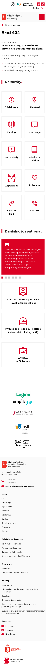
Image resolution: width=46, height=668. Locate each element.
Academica (6, 568)
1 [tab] (2, 278)
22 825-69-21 (10, 482)
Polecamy (5, 527)
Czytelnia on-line (8, 523)
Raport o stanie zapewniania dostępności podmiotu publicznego (18, 605)
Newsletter (10, 634)
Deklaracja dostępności (28, 4)
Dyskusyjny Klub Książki (11, 552)
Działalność (6, 515)
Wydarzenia (6, 507)
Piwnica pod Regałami (11, 548)
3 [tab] (9, 278)
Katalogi (4, 519)
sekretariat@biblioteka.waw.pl (19, 486)
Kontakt (4, 531)
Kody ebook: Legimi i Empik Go (14, 573)
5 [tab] (16, 278)
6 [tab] (20, 278)
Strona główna (12, 25)
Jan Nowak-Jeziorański (11, 544)
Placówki (5, 511)
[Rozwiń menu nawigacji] (42, 17)
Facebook (38, 4)
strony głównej (22, 70)
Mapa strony (6, 585)
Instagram (43, 4)
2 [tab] (6, 278)
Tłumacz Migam (19, 4)
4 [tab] (13, 278)
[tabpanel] (23, 257)
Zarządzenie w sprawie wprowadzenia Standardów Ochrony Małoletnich (23, 612)
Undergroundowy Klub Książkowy (15, 556)
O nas (3, 498)
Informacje (6, 502)
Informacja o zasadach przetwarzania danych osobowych (20, 590)
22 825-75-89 (10, 479)
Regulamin (6, 596)
